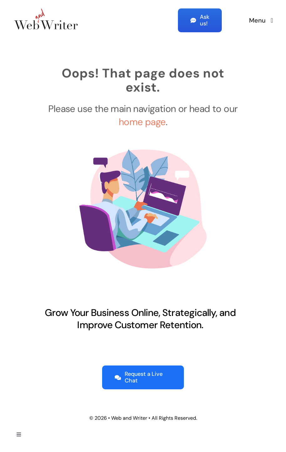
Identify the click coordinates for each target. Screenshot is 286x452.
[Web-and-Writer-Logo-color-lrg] (46, 7)
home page (142, 121)
